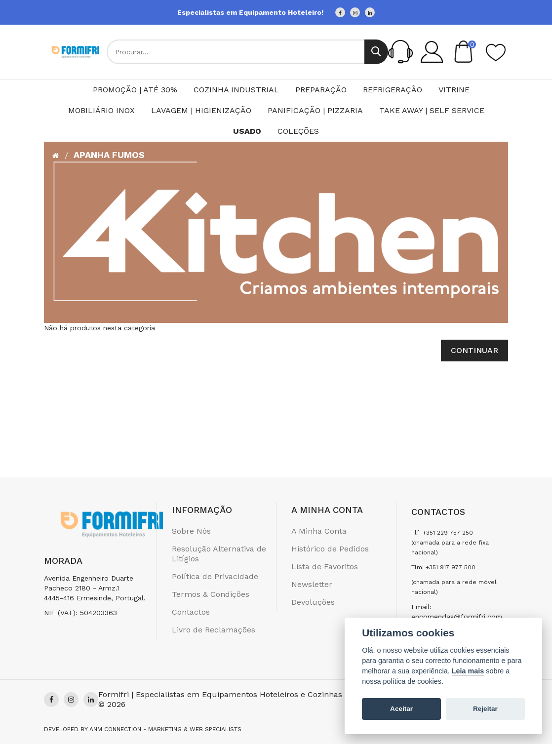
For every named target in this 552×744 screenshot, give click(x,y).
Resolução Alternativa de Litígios (219, 553)
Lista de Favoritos (324, 566)
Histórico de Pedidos (330, 548)
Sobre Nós (191, 531)
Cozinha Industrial (236, 89)
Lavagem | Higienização (201, 110)
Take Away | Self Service (431, 110)
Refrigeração (392, 89)
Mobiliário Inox (101, 110)
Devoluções (313, 602)
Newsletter (311, 584)
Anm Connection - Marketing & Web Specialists (165, 729)
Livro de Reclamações (213, 629)
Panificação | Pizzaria (315, 110)
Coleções (298, 131)
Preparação (321, 89)
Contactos (191, 612)
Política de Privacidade (215, 576)
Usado (247, 131)
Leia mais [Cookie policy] (468, 671)
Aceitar (401, 708)
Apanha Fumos (109, 155)
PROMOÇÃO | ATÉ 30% (135, 89)
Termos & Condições (210, 594)
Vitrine (454, 89)
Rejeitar (485, 708)
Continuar (474, 350)
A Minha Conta (319, 531)
